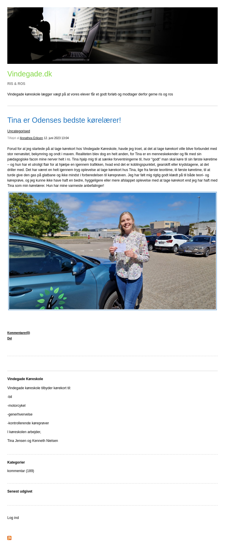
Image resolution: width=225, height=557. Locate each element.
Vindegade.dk (29, 74)
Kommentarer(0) (18, 332)
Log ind (13, 518)
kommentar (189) (20, 471)
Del (9, 338)
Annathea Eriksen (31, 138)
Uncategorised (18, 131)
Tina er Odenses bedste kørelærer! (64, 120)
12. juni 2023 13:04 (56, 138)
